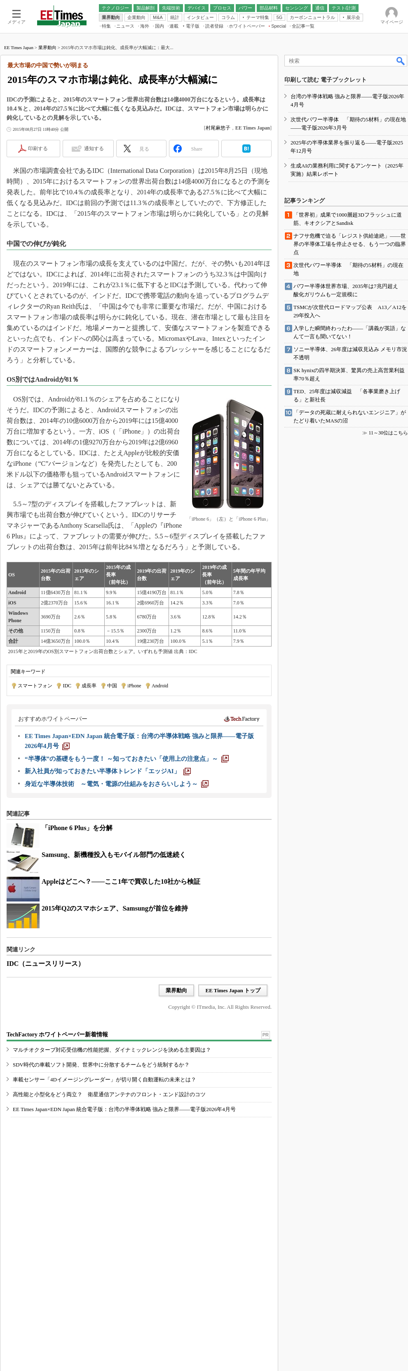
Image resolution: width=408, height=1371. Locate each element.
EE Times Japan (18, 47)
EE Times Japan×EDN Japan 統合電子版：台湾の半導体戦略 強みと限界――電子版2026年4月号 (124, 1109)
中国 (112, 686)
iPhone (134, 686)
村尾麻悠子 (218, 128)
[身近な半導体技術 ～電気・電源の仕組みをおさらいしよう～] (117, 784)
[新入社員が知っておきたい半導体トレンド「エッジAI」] (108, 771)
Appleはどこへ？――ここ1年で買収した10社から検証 (121, 881)
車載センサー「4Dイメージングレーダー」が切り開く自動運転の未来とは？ (104, 1079)
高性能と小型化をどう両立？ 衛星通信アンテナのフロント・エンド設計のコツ (109, 1094)
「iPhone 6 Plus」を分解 (77, 827)
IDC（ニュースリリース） (45, 963)
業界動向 (47, 47)
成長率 (89, 686)
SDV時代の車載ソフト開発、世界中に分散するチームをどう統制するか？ (101, 1065)
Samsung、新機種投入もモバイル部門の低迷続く (114, 854)
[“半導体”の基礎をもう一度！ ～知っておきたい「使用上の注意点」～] (127, 758)
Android (160, 686)
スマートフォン (35, 686)
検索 (401, 60)
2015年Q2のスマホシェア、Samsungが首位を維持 (115, 908)
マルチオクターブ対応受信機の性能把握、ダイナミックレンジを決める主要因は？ (112, 1050)
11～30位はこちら (388, 433)
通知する (94, 148)
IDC (67, 686)
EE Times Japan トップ (232, 990)
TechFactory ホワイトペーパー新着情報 (57, 1034)
